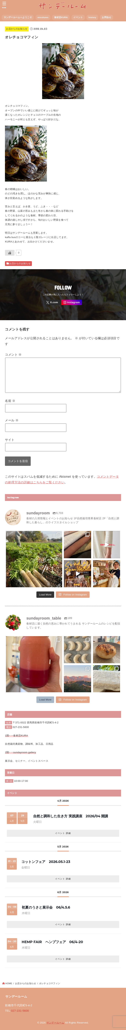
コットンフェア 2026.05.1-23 (45, 862)
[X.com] (52, 302)
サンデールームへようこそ (18, 17)
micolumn (43, 17)
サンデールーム (55, 1022)
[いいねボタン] (9, 253)
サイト (9, 439)
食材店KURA (61, 17)
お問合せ (106, 17)
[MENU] (4, 5)
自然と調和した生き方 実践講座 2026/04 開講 (70, 816)
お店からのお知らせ (16, 28)
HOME (8, 983)
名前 (10, 400)
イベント (78, 17)
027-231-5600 (21, 727)
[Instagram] (71, 302)
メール (11, 420)
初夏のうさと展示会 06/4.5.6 (46, 907)
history (92, 17)
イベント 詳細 (63, 833)
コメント (13, 354)
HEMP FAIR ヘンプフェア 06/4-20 (52, 942)
